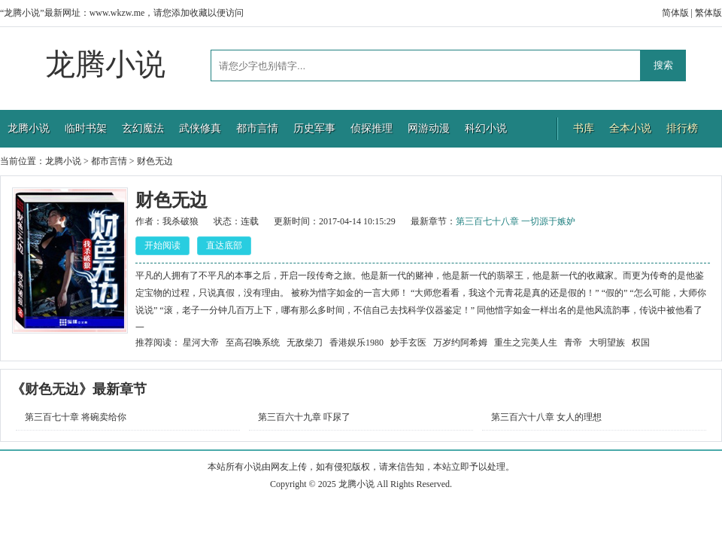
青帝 (573, 342)
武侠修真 (200, 128)
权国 (641, 342)
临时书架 (86, 128)
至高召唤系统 (253, 342)
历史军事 (314, 128)
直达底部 (224, 245)
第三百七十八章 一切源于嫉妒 (515, 221)
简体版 (675, 13)
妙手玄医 (408, 342)
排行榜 (682, 128)
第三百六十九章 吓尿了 (304, 417)
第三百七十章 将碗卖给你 (75, 417)
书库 (583, 128)
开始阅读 (162, 245)
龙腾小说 (105, 64)
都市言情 (257, 128)
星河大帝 (201, 342)
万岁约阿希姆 (460, 342)
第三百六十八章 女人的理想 (546, 417)
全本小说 (630, 128)
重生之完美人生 (525, 342)
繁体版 (708, 13)
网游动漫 (429, 128)
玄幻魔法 (143, 128)
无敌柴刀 (305, 342)
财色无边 (155, 161)
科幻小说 (486, 128)
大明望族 (607, 342)
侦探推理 (371, 128)
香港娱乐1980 (356, 342)
